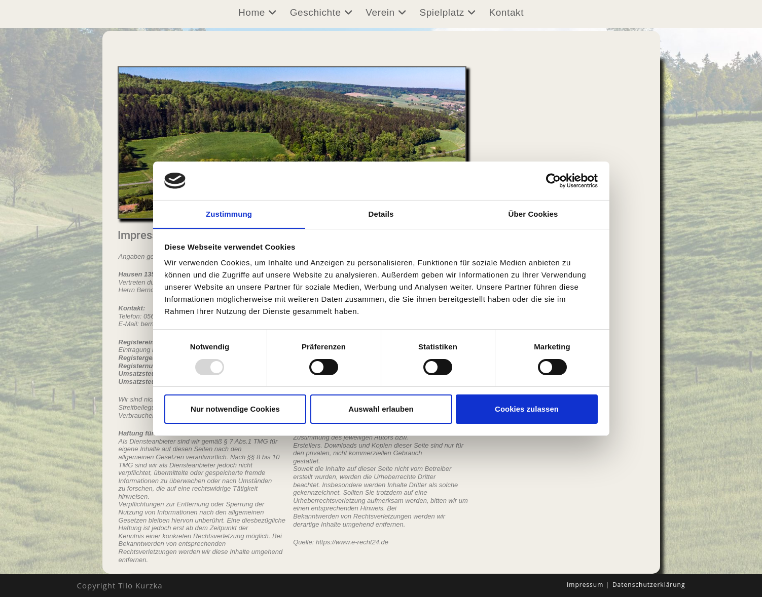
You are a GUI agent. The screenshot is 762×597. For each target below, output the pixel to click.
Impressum (585, 584)
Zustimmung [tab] (229, 214)
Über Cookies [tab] (533, 214)
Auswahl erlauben (380, 409)
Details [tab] (381, 214)
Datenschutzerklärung (648, 584)
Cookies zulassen (527, 409)
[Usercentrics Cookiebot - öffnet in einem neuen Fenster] (553, 180)
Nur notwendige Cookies (235, 409)
